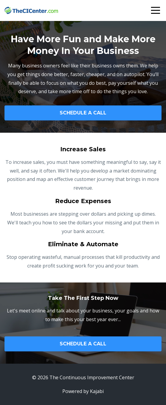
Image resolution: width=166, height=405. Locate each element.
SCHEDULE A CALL (83, 113)
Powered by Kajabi (83, 391)
